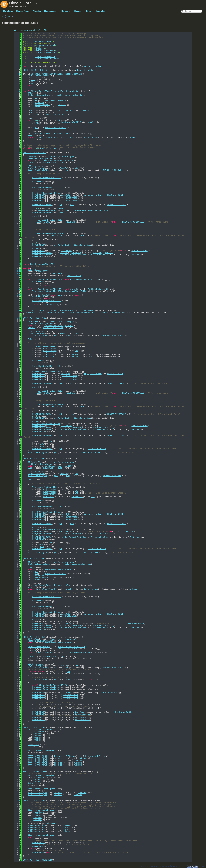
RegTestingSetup (86, 70)
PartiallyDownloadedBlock (46, 193)
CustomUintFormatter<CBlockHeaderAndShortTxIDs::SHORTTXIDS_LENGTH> (85, 312)
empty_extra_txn (92, 66)
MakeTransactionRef (55, 100)
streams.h (40, 49)
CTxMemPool (33, 156)
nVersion (39, 102)
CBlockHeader (35, 270)
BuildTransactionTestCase (68, 74)
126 (18, 275)
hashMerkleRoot (43, 133)
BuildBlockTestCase (49, 91)
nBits (37, 106)
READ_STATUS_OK (115, 195)
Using (26, 312)
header (46, 270)
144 (18, 310)
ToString (76, 252)
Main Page (8, 11)
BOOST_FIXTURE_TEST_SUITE (37, 70)
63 (18, 152)
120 (18, 264)
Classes (78, 11)
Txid (30, 339)
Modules (37, 11)
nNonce (133, 137)
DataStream (38, 181)
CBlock (34, 91)
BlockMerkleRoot (63, 133)
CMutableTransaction (42, 74)
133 (18, 289)
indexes (37, 733)
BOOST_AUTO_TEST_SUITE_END (37, 860)
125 (18, 273)
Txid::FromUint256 (66, 110)
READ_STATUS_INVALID (133, 222)
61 (18, 149)
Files (89, 11)
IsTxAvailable (69, 197)
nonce (41, 272)
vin (33, 77)
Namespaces (51, 11)
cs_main (39, 166)
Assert (54, 156)
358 (18, 727)
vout (33, 81)
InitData (65, 195)
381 (18, 771)
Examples (100, 11)
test (9, 16)
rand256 (62, 104)
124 (18, 272)
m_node (62, 156)
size (61, 208)
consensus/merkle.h (45, 45)
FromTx (63, 168)
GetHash (67, 137)
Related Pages (22, 11)
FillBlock (71, 222)
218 (18, 458)
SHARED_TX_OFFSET (49, 149)
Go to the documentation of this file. (30, 30)
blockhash (38, 731)
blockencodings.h (44, 41)
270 (18, 558)
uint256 (69, 160)
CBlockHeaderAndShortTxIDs (46, 177)
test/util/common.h (45, 56)
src (2, 16)
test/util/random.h (45, 51)
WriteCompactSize (37, 825)
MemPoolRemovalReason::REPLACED (91, 210)
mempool (71, 156)
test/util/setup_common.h (48, 58)
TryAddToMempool (36, 168)
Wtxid (60, 295)
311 (18, 637)
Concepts (65, 11)
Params (94, 137)
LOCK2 (30, 166)
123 (18, 270)
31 (18, 91)
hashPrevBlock (42, 104)
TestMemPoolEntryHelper (40, 158)
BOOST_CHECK (38, 195)
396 (18, 800)
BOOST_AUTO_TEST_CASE (34, 152)
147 (18, 318)
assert (31, 135)
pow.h (37, 47)
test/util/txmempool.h (47, 52)
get (56, 170)
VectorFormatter (38, 312)
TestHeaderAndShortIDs (42, 264)
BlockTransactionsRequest (41, 729)
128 (18, 279)
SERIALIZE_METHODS (37, 310)
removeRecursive (46, 210)
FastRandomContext (71, 91)
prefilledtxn (74, 275)
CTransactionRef (43, 652)
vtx (36, 99)
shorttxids (59, 273)
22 (18, 74)
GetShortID (44, 295)
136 (18, 295)
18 (18, 66)
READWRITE (88, 310)
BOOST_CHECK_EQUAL (37, 170)
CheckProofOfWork (46, 137)
